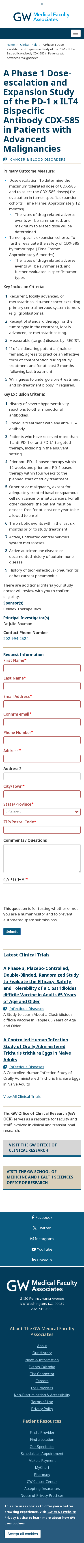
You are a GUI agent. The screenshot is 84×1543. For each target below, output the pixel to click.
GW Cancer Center (42, 1481)
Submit (12, 931)
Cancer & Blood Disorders (38, 159)
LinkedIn (44, 1259)
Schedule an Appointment (42, 1453)
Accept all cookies (22, 1534)
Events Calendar (42, 1367)
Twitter (44, 1227)
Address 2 (12, 768)
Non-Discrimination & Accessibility (42, 1395)
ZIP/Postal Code (18, 821)
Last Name (13, 678)
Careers (42, 1381)
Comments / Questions (25, 840)
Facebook (43, 1217)
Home (11, 45)
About (42, 1346)
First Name (13, 660)
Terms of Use (42, 1402)
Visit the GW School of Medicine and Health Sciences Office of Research (40, 1177)
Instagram (44, 1238)
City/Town (12, 786)
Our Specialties (42, 1446)
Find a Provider (42, 1432)
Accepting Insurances (42, 1488)
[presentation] (37, 897)
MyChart (42, 1467)
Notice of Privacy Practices (42, 1495)
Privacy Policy (42, 1409)
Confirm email (16, 714)
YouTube (44, 1249)
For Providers (42, 1388)
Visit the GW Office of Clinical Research (33, 1147)
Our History (42, 1353)
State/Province (17, 804)
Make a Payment (42, 1460)
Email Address (16, 696)
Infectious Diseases (26, 1008)
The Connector (42, 1374)
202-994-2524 (15, 638)
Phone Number (17, 732)
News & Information (42, 1360)
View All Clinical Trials (22, 1096)
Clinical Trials (28, 45)
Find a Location (42, 1439)
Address (11, 750)
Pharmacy (42, 1474)
